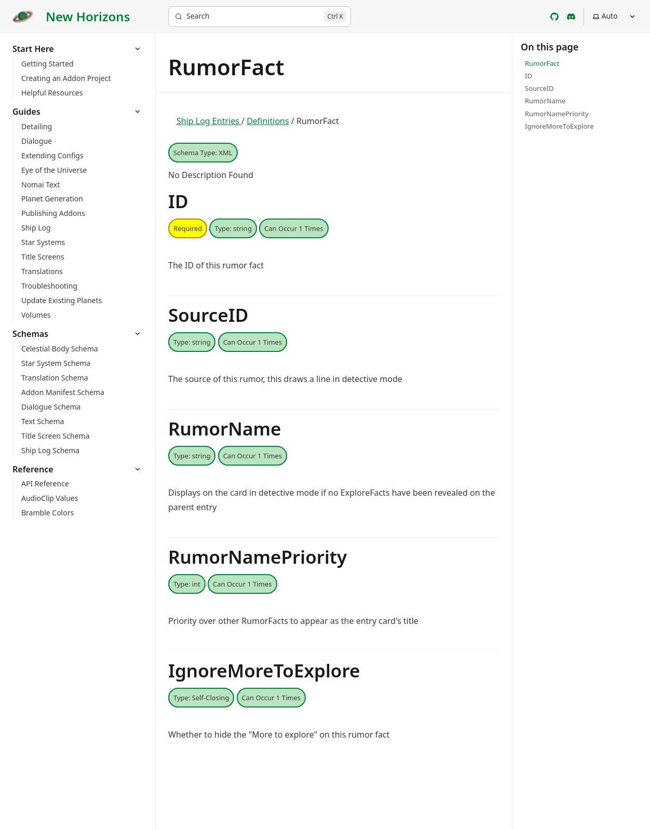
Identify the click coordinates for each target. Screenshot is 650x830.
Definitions (268, 121)
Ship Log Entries (209, 121)
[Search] (259, 16)
